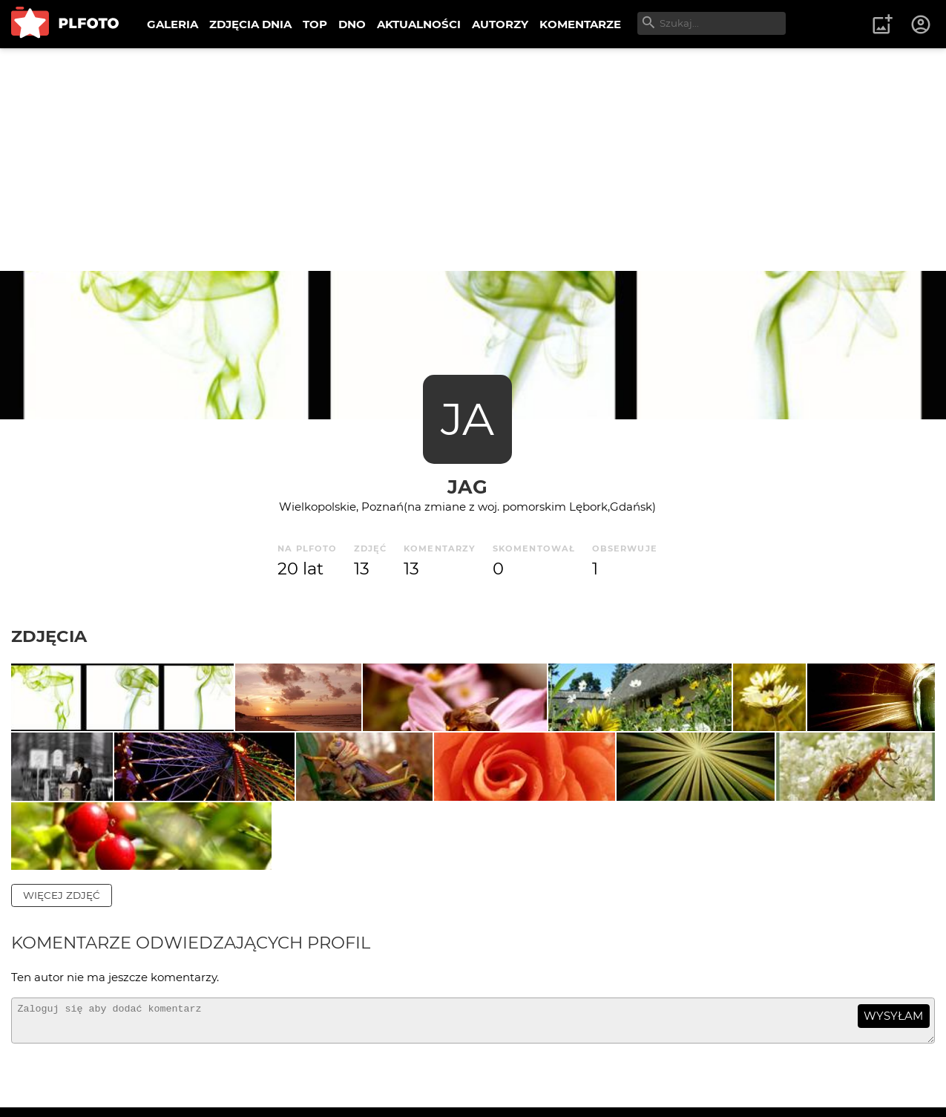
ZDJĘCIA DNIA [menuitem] (250, 24)
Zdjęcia (49, 636)
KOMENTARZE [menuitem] (580, 24)
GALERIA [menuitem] (172, 24)
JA (467, 419)
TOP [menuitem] (315, 24)
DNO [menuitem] (352, 24)
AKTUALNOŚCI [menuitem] (419, 24)
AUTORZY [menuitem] (500, 24)
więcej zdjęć (61, 1025)
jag (467, 486)
